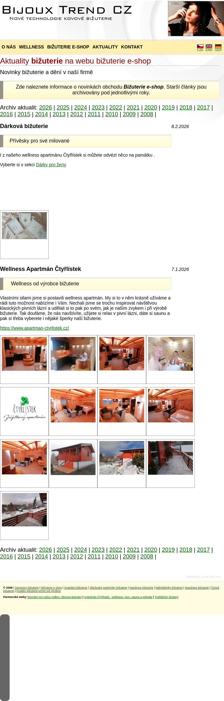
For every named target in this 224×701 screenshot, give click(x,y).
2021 (133, 107)
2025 (63, 107)
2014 (41, 114)
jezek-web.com (211, 576)
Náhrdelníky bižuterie (169, 587)
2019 (168, 107)
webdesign (193, 576)
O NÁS (9, 46)
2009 (129, 114)
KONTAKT (132, 46)
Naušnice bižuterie (141, 587)
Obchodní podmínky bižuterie (108, 587)
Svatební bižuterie (75, 587)
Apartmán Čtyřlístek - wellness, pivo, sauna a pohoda (118, 597)
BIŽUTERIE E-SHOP (68, 46)
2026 (45, 107)
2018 (185, 107)
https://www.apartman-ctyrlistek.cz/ (34, 328)
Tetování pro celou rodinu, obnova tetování (54, 597)
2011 (94, 114)
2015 (24, 114)
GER (218, 48)
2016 (6, 114)
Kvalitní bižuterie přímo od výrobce (38, 591)
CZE (200, 48)
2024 (80, 107)
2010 (111, 114)
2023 (98, 107)
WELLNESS (31, 46)
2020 (150, 107)
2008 (146, 114)
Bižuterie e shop (51, 587)
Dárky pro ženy (51, 164)
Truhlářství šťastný (166, 597)
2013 (59, 114)
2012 (76, 114)
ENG (209, 48)
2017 (203, 107)
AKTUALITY (105, 46)
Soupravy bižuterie (27, 587)
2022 (115, 107)
